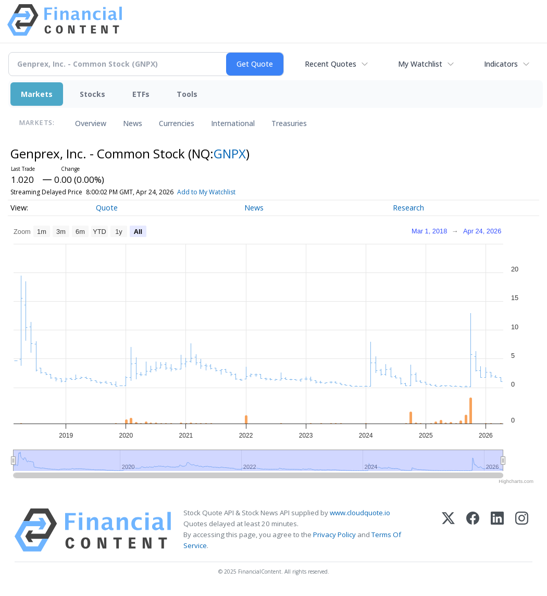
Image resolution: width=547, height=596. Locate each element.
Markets (37, 94)
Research (408, 208)
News (132, 123)
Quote (107, 208)
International (233, 123)
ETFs (141, 94)
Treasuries (289, 123)
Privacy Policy (334, 534)
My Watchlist (420, 64)
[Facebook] (472, 530)
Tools (187, 94)
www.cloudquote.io (360, 512)
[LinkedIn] (497, 530)
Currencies (176, 123)
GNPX (230, 153)
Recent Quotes (330, 64)
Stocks (92, 94)
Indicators (501, 64)
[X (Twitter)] (448, 530)
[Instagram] (521, 530)
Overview (90, 123)
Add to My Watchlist (225, 192)
